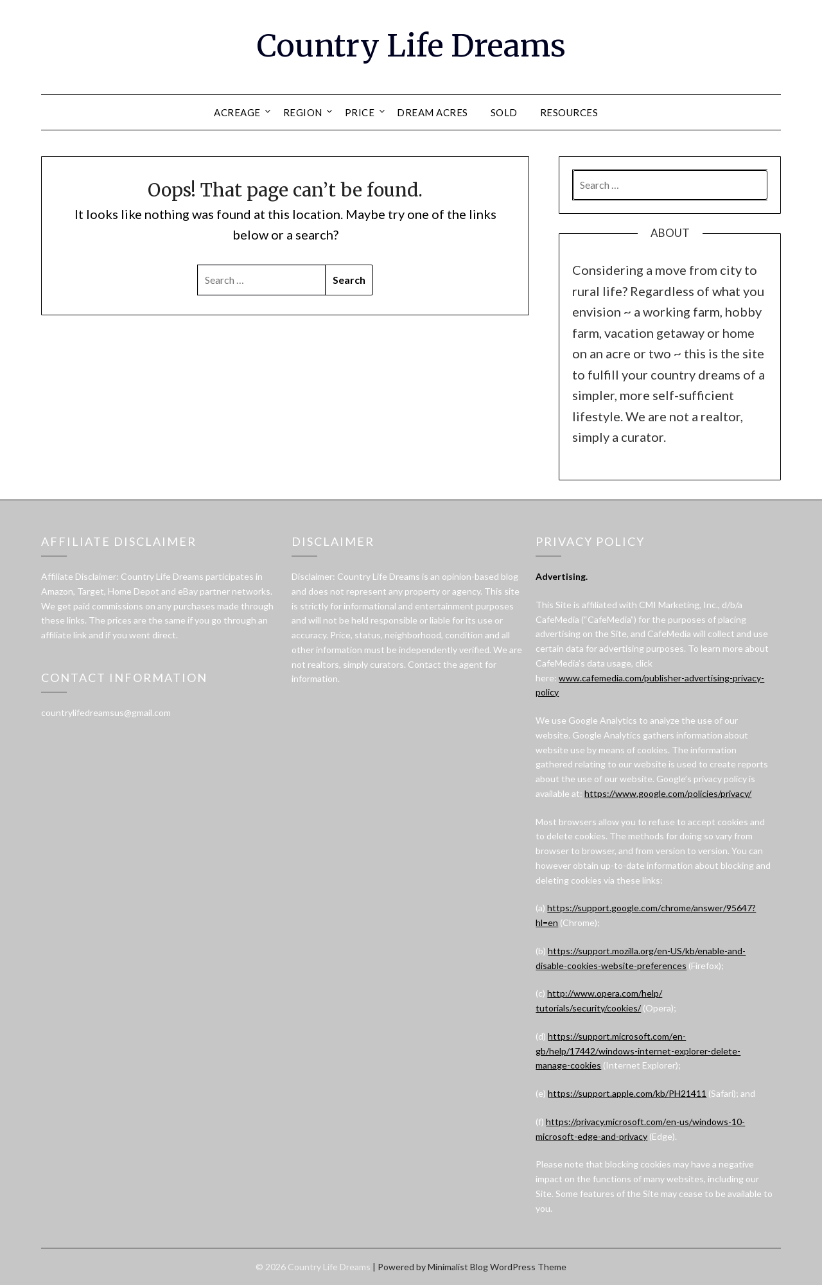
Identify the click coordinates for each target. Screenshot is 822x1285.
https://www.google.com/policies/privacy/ (667, 793)
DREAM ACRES (432, 112)
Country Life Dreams (411, 45)
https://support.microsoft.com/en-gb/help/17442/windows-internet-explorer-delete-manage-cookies (638, 1051)
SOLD (504, 112)
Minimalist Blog (458, 1266)
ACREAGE (237, 112)
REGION (302, 112)
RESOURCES (569, 112)
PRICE (360, 112)
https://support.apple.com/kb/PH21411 (627, 1093)
